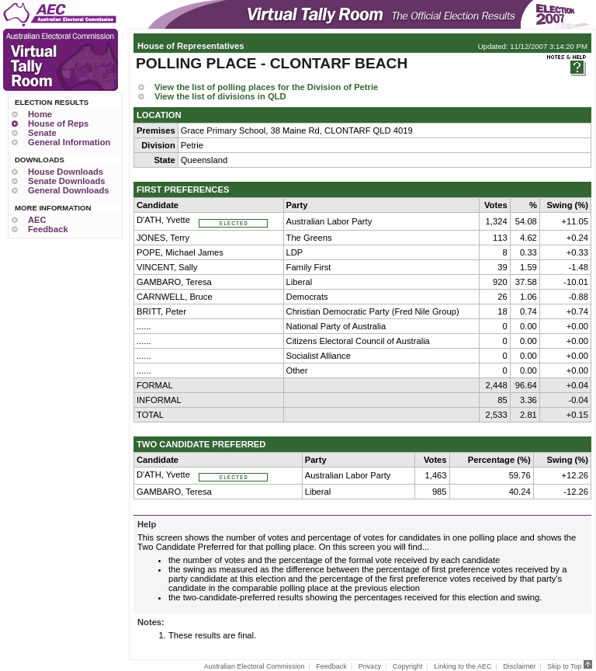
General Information (69, 142)
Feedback (48, 229)
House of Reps (58, 123)
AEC (37, 219)
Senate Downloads (66, 181)
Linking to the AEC (462, 666)
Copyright (408, 666)
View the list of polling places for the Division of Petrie (266, 87)
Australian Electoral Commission (254, 666)
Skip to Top (569, 666)
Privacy (370, 666)
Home (40, 114)
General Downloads (68, 190)
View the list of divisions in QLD (220, 96)
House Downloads (65, 171)
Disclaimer (519, 666)
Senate (42, 132)
